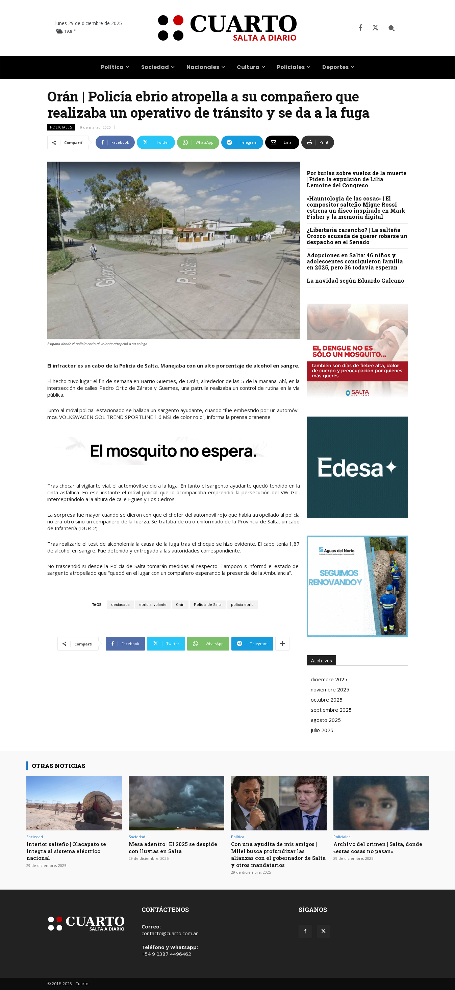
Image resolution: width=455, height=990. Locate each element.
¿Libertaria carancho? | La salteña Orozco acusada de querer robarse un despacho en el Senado (357, 235)
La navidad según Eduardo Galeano (355, 280)
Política (237, 837)
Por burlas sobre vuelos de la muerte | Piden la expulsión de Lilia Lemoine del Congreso (356, 179)
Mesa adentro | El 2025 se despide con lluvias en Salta (170, 847)
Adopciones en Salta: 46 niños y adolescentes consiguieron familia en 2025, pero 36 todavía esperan (355, 261)
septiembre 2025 (331, 709)
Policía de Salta (208, 605)
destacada (120, 605)
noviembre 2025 (330, 689)
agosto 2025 (326, 719)
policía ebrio (242, 605)
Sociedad (34, 837)
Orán (180, 605)
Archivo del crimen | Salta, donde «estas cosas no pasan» (376, 847)
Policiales (61, 127)
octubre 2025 (327, 699)
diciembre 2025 (329, 679)
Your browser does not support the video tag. (357, 467)
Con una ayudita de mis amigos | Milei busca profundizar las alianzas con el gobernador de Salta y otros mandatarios (278, 854)
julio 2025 (322, 730)
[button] (391, 28)
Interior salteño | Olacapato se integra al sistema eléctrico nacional (70, 851)
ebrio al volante (153, 605)
